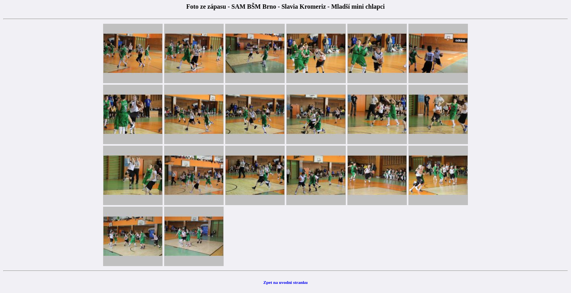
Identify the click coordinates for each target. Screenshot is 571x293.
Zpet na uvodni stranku (285, 282)
